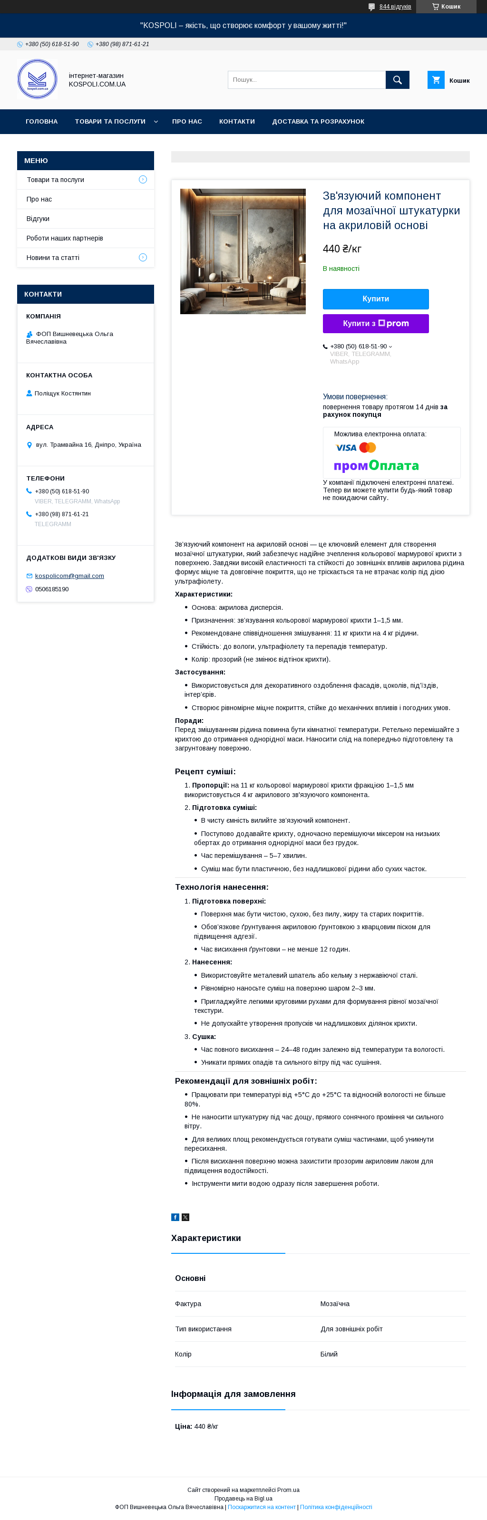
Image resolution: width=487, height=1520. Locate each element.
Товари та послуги (110, 121)
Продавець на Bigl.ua (243, 1498)
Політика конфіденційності (336, 1507)
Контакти (237, 121)
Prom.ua (288, 1490)
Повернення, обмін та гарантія (83, 146)
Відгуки (38, 218)
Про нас (187, 121)
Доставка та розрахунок (318, 121)
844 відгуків (395, 6)
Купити (376, 299)
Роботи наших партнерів (65, 238)
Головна (42, 121)
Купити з (376, 323)
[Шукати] (397, 80)
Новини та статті (53, 257)
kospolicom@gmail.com (69, 575)
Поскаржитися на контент (262, 1507)
